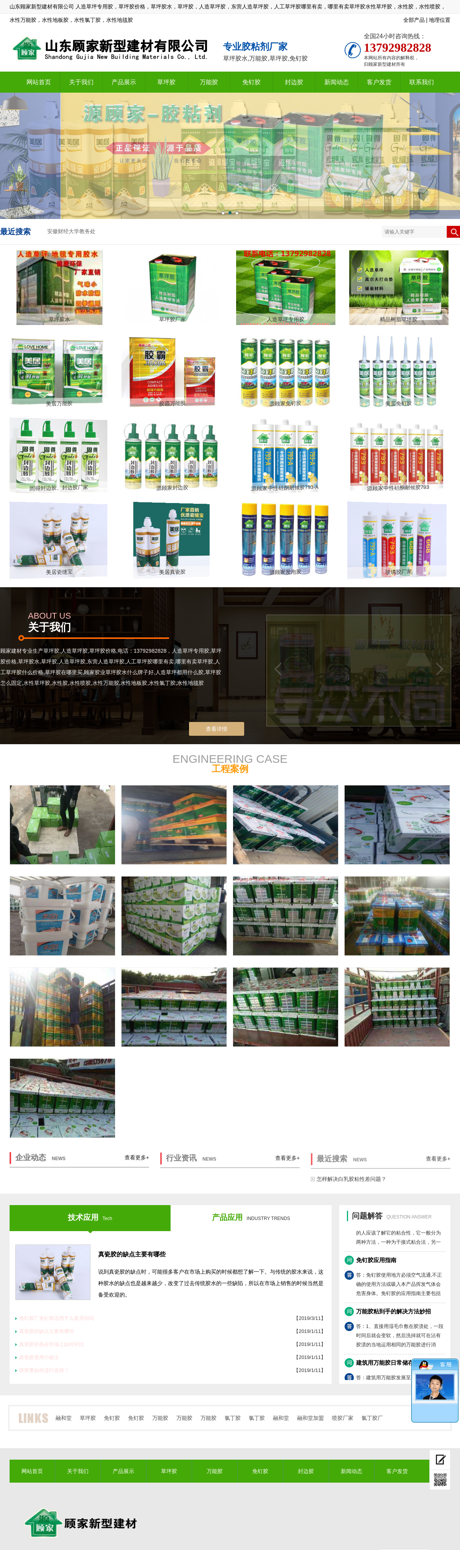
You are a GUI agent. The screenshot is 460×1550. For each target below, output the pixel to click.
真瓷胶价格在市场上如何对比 (51, 1344)
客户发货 (379, 82)
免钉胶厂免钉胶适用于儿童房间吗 (56, 1318)
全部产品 (414, 20)
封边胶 (294, 82)
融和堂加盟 (310, 1418)
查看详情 (216, 729)
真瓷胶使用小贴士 (39, 1357)
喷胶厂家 (342, 1418)
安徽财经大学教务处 (71, 231)
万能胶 (209, 82)
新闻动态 (336, 82)
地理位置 (439, 20)
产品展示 (124, 82)
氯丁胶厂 (372, 1418)
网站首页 (38, 82)
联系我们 (421, 82)
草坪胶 (166, 82)
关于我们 (81, 82)
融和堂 (64, 1418)
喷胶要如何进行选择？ (44, 1370)
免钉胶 (251, 82)
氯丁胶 (233, 1418)
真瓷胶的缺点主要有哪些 (132, 1254)
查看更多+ (137, 1164)
